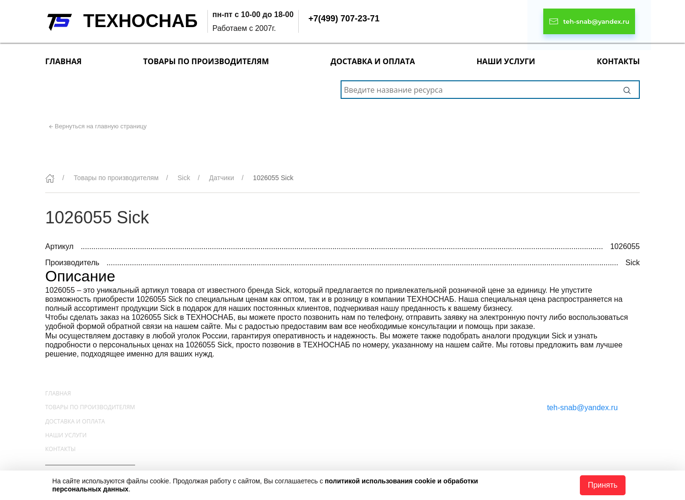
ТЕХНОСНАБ (140, 21)
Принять (603, 485)
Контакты (618, 61)
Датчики (221, 178)
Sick (183, 178)
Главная (63, 61)
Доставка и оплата (373, 61)
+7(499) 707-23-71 (344, 18)
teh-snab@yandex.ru (582, 408)
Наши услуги (506, 61)
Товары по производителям (206, 61)
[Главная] (50, 178)
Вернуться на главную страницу (101, 126)
